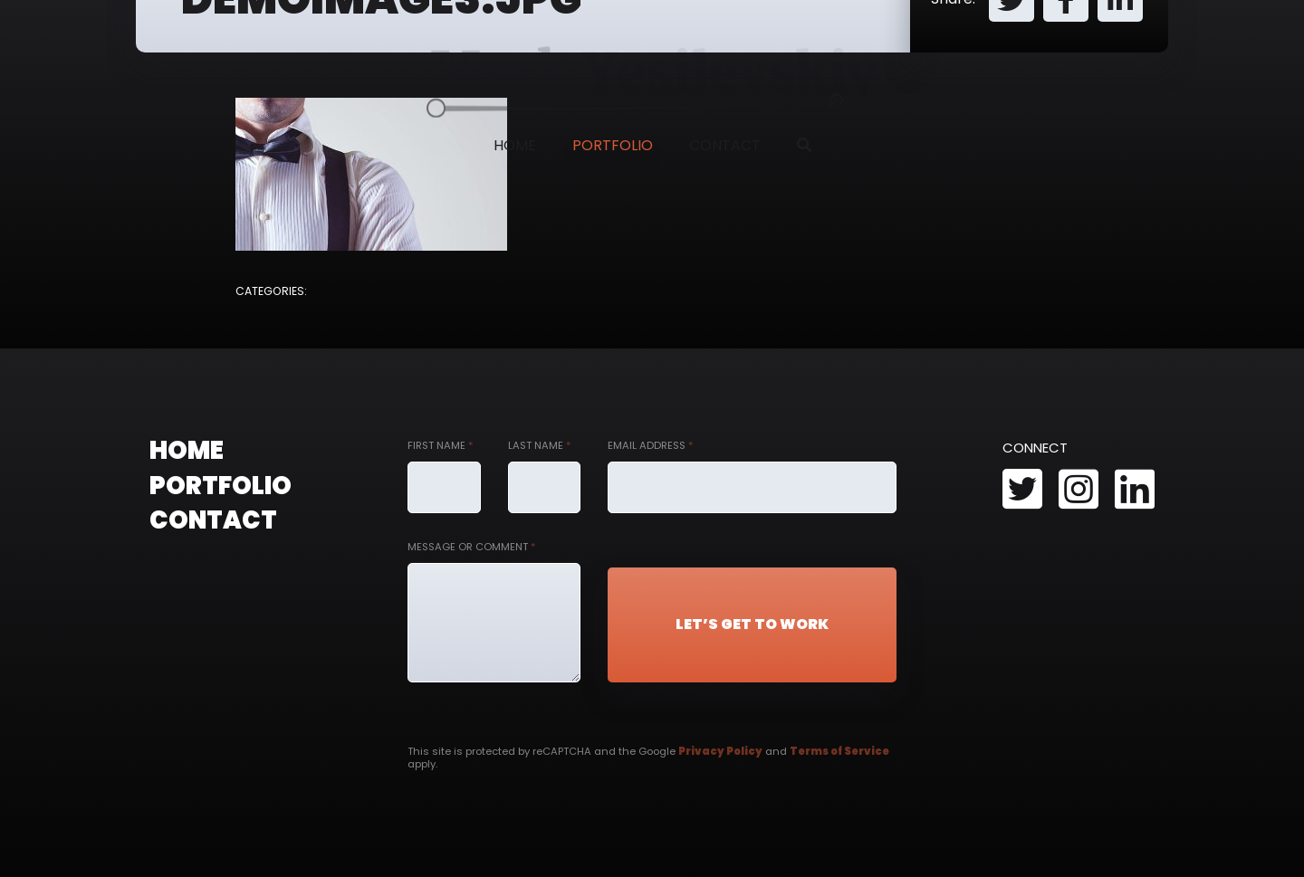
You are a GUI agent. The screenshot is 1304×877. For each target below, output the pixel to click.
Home (515, 145)
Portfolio (612, 145)
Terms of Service (839, 751)
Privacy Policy (720, 751)
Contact (725, 145)
